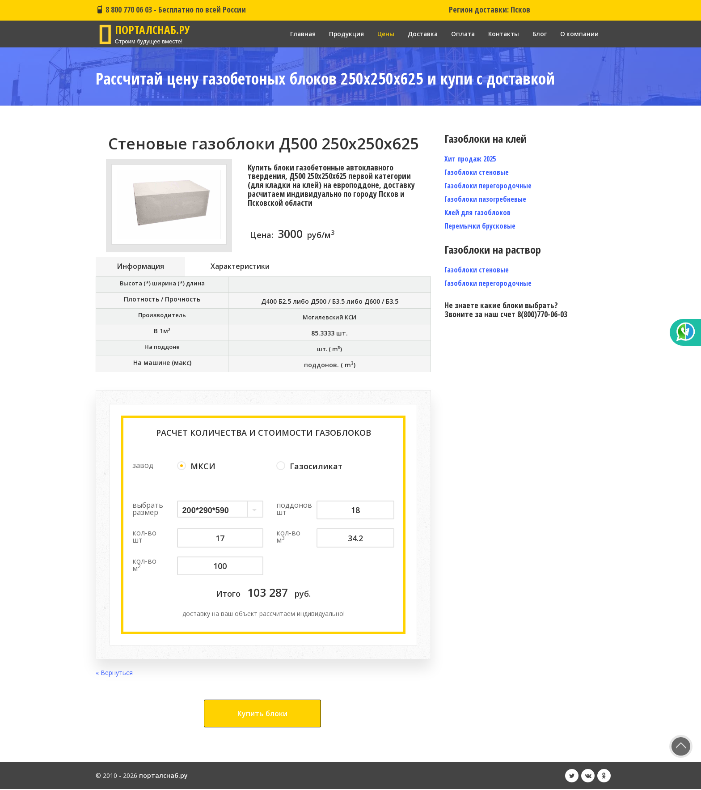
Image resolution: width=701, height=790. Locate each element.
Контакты (502, 34)
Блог (539, 34)
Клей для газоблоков (477, 212)
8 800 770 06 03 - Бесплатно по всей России (171, 9)
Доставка (418, 34)
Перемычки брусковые (479, 226)
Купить (262, 714)
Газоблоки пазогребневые (485, 199)
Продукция (339, 34)
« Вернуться (114, 673)
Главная (294, 34)
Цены (380, 34)
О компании (579, 34)
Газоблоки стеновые (476, 172)
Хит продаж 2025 (470, 159)
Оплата (459, 34)
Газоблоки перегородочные (488, 186)
